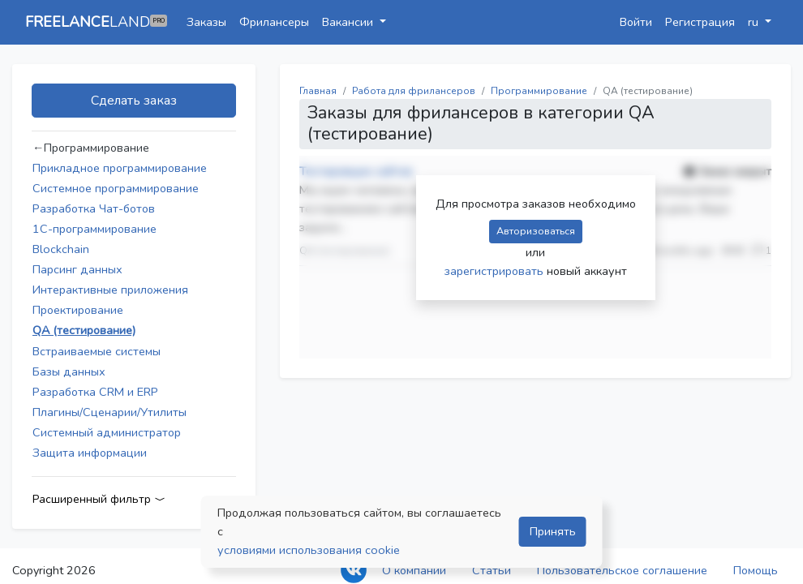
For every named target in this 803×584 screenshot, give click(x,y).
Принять (553, 531)
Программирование (539, 90)
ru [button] (755, 22)
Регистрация (700, 22)
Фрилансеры (274, 22)
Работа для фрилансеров (413, 90)
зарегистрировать (495, 271)
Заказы (206, 22)
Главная (318, 90)
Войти (636, 22)
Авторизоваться (535, 231)
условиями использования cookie (308, 550)
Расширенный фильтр (98, 499)
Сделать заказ (134, 101)
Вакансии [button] (349, 22)
